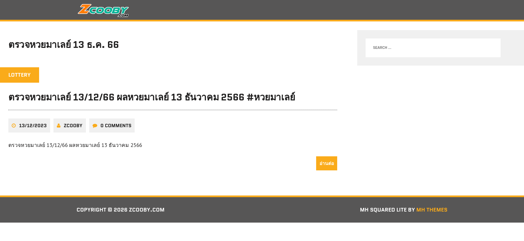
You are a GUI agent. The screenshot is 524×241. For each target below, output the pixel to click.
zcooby (73, 125)
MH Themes (431, 210)
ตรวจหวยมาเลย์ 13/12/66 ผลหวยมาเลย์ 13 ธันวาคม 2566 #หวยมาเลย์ (151, 97)
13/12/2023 (33, 125)
